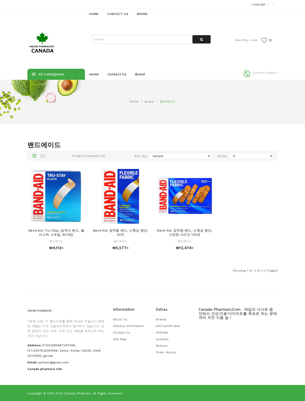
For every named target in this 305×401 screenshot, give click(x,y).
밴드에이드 (168, 101)
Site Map (120, 339)
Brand (149, 101)
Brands (161, 319)
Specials (162, 339)
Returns (161, 345)
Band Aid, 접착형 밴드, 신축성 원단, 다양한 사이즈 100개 (184, 233)
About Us (120, 319)
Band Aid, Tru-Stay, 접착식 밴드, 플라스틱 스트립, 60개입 (56, 233)
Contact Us (121, 332)
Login (250, 40)
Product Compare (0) (88, 156)
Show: (222, 156)
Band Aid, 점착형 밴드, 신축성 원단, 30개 (120, 233)
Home (133, 101)
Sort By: (141, 156)
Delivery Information (128, 326)
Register (234, 40)
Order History (166, 352)
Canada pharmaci (77, 393)
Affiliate (162, 332)
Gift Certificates (168, 326)
